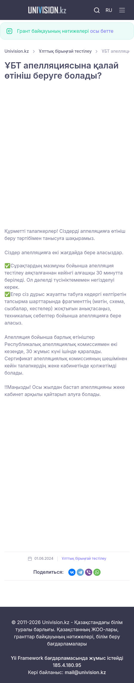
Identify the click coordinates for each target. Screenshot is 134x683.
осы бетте (101, 31)
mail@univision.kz (85, 672)
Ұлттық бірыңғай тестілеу (65, 51)
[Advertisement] (67, 158)
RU (109, 10)
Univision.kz (16, 51)
